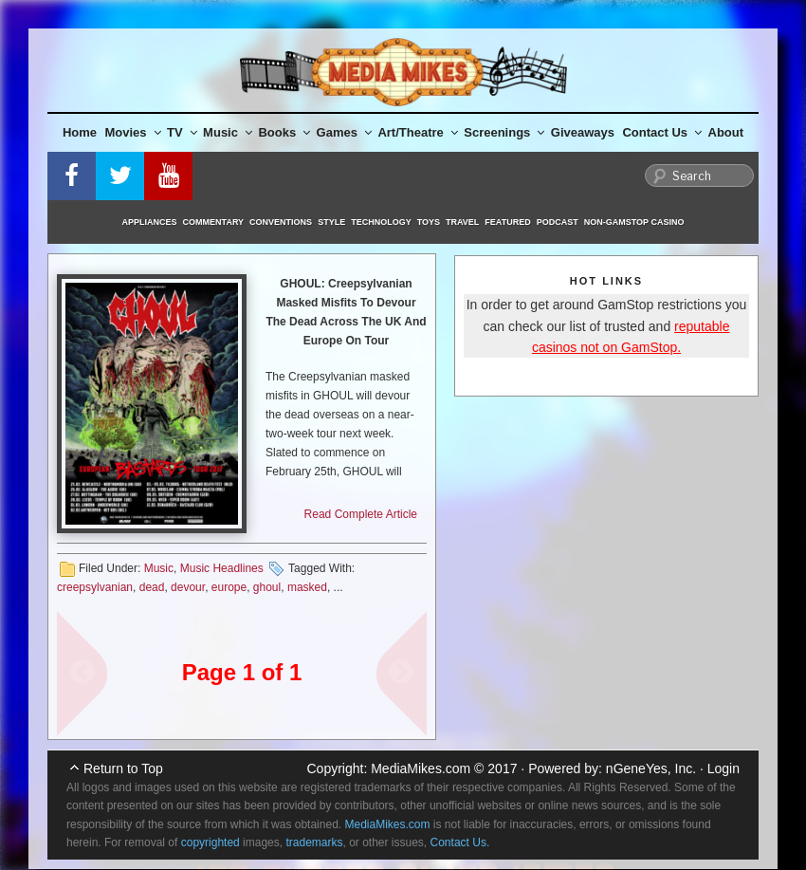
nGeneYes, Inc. (651, 768)
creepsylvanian (95, 587)
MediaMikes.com (420, 768)
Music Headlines (222, 568)
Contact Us (662, 132)
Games (344, 132)
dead (152, 587)
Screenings (504, 132)
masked (307, 587)
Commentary (214, 222)
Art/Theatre (417, 132)
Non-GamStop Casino (634, 222)
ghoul (267, 587)
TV (182, 132)
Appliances (149, 222)
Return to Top (123, 768)
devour (188, 587)
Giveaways (582, 132)
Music (227, 132)
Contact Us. (460, 842)
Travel (462, 222)
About (726, 132)
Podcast (557, 222)
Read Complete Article (360, 514)
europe (229, 587)
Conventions (280, 222)
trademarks (313, 842)
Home (80, 132)
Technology (381, 222)
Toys (428, 222)
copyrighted (210, 842)
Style (331, 222)
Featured (507, 222)
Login (723, 768)
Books (284, 132)
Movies (133, 132)
